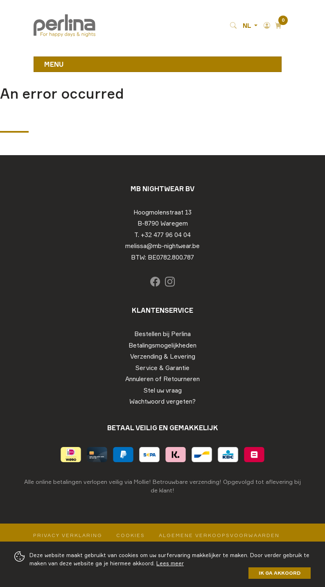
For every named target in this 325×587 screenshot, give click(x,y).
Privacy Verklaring (67, 535)
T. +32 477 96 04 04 (162, 235)
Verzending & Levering (162, 356)
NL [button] (248, 25)
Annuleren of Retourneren (162, 379)
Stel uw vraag (163, 390)
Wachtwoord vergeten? (162, 401)
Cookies (130, 535)
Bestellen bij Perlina (162, 334)
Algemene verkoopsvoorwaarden (219, 535)
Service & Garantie (162, 368)
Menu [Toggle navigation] (54, 64)
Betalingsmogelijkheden (162, 345)
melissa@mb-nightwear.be (162, 246)
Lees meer (170, 563)
